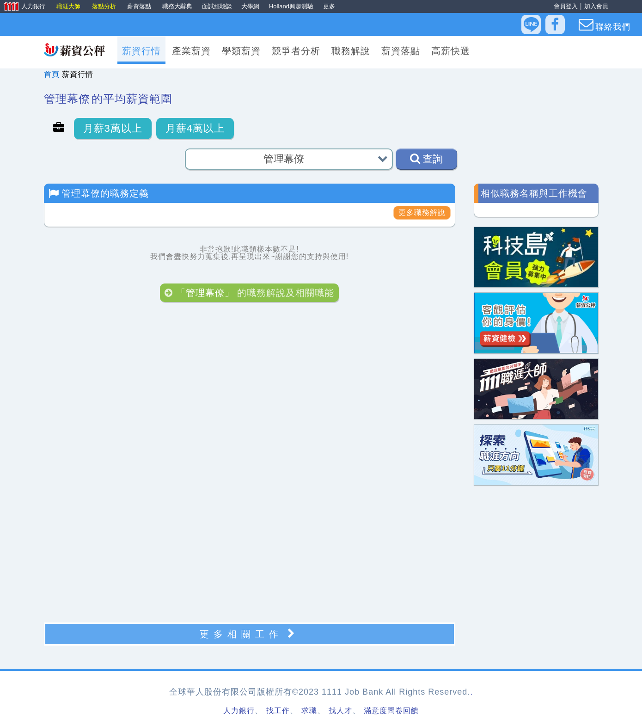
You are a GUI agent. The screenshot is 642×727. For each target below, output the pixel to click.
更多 (329, 6)
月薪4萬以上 (195, 128)
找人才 (340, 711)
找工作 (278, 711)
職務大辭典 (177, 6)
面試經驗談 (217, 6)
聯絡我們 (604, 24)
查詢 (426, 159)
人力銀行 (23, 7)
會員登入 (566, 6)
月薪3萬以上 (112, 128)
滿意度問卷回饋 (391, 711)
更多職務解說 (422, 212)
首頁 (52, 74)
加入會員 (596, 6)
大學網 (250, 6)
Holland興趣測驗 (291, 6)
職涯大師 (69, 6)
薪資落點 (140, 6)
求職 (309, 711)
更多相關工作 (250, 633)
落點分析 (105, 6)
